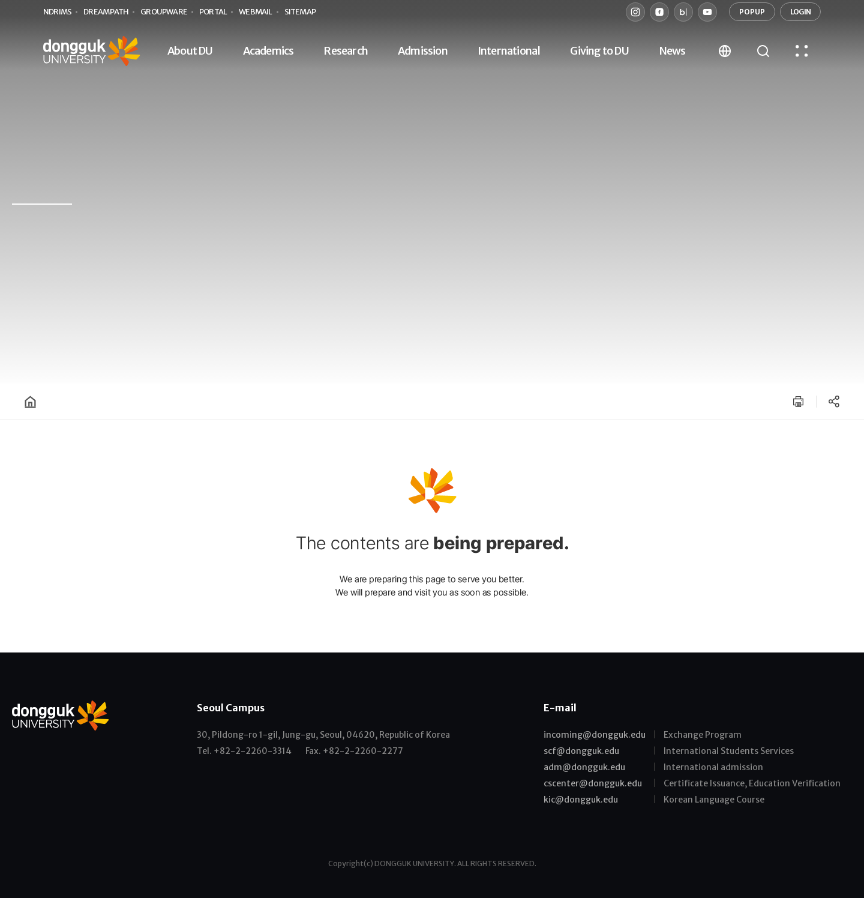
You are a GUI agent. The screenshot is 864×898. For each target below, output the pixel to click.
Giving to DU (599, 51)
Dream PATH (105, 12)
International (509, 51)
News (672, 51)
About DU (190, 51)
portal (213, 12)
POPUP (752, 11)
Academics (268, 51)
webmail (255, 12)
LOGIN (800, 11)
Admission (423, 51)
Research (345, 51)
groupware (163, 12)
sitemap (300, 12)
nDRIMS (57, 12)
